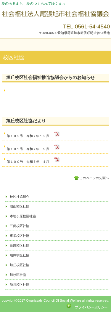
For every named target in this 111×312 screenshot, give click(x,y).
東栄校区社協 (19, 235)
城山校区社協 (19, 206)
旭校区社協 (18, 274)
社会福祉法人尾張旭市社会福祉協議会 (55, 14)
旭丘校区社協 (19, 265)
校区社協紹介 (19, 196)
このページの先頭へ (94, 178)
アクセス (55, 188)
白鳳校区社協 (19, 245)
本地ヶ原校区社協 (23, 216)
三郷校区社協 (19, 226)
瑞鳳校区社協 (19, 255)
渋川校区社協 (19, 284)
